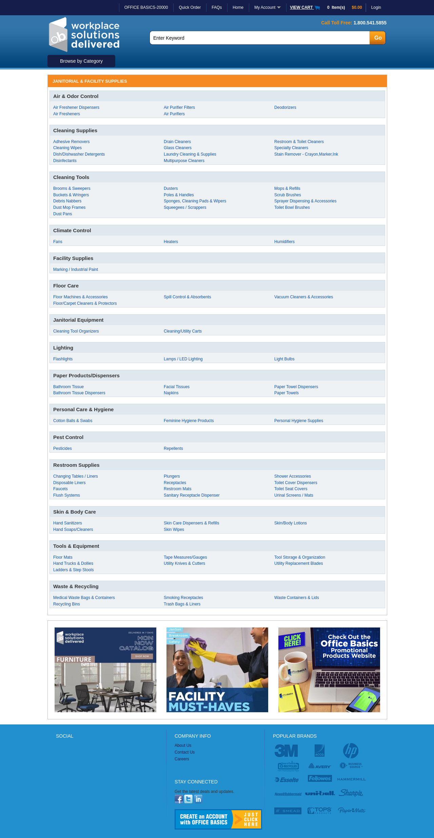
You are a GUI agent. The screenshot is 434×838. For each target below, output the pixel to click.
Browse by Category (81, 61)
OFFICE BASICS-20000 (146, 7)
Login (376, 7)
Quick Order (190, 7)
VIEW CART (305, 7)
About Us (183, 745)
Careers (182, 759)
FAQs (217, 7)
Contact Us (185, 752)
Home (238, 7)
